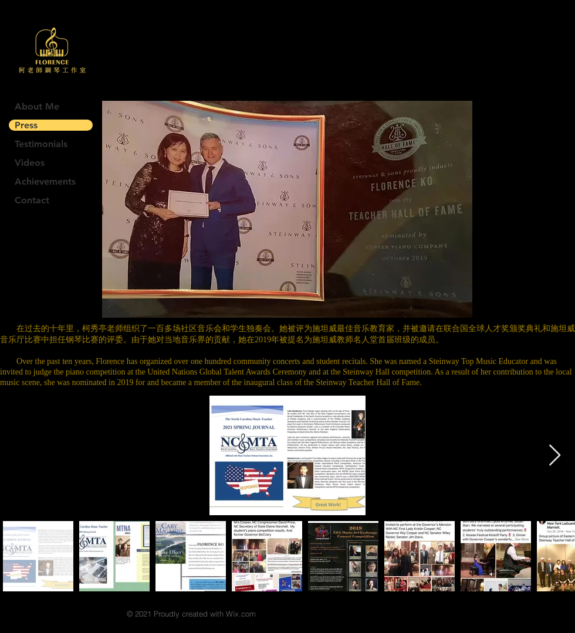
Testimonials (41, 143)
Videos (30, 162)
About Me (37, 106)
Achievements (45, 181)
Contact (32, 200)
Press (26, 125)
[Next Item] (555, 455)
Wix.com (241, 613)
